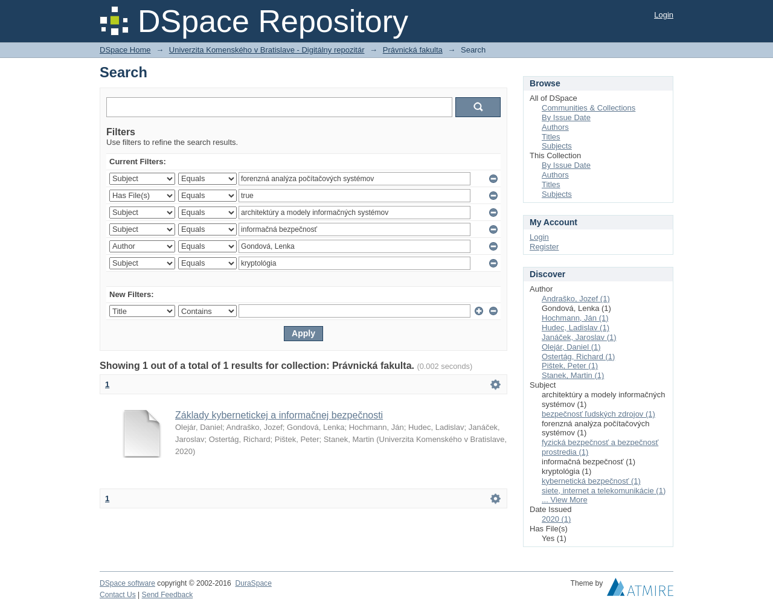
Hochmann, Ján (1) (575, 317)
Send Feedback (167, 595)
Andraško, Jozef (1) (576, 298)
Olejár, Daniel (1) (571, 346)
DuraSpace (253, 583)
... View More (565, 499)
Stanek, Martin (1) (573, 375)
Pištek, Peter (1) (570, 365)
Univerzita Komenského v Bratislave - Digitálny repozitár (267, 49)
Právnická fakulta (413, 49)
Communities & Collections (588, 107)
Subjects (557, 145)
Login (663, 14)
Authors (555, 127)
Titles (551, 136)
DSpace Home (125, 49)
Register (544, 246)
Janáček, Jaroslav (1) (579, 337)
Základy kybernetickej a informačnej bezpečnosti (279, 415)
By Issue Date (566, 117)
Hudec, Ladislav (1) (575, 327)
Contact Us (118, 595)
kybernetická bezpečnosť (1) (591, 480)
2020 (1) (556, 519)
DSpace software (127, 583)
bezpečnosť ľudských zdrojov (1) (598, 413)
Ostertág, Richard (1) (578, 356)
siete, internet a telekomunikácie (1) (604, 490)
